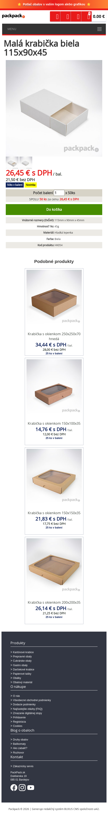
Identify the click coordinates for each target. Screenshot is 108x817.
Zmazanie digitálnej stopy (27, 713)
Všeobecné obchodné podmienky (32, 700)
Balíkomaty (19, 743)
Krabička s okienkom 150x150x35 (54, 513)
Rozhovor (18, 752)
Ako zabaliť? (20, 748)
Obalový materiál (22, 682)
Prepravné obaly (22, 656)
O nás (16, 695)
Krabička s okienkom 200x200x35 (54, 602)
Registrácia (19, 721)
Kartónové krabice (23, 652)
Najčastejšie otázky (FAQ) (27, 708)
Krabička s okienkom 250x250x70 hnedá (54, 336)
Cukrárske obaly (22, 660)
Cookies (17, 726)
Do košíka (54, 209)
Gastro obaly (20, 665)
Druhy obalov (20, 739)
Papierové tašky (22, 673)
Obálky (17, 678)
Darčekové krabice (23, 669)
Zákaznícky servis (23, 766)
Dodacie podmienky (24, 704)
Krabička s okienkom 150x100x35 (54, 423)
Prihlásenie (19, 717)
